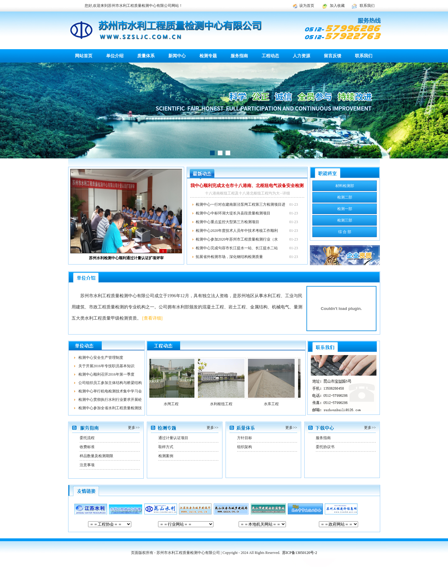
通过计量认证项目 (173, 438)
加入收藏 (337, 5)
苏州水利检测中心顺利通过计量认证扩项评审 (126, 258)
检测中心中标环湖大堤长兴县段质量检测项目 (233, 213)
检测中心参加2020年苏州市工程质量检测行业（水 (237, 239)
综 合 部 (344, 232)
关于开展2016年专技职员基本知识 (106, 366)
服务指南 (239, 56)
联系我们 (367, 5)
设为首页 (306, 5)
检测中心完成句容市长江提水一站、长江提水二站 (237, 248)
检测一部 (344, 209)
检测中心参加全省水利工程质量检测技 (110, 408)
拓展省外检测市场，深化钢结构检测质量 (229, 257)
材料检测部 (344, 186)
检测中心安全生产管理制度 (100, 357)
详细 (286, 193)
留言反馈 (332, 56)
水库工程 (274, 404)
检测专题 (208, 56)
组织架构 (244, 447)
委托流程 (87, 438)
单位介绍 (115, 56)
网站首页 (83, 56)
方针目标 (244, 438)
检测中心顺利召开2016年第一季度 (106, 374)
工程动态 (270, 56)
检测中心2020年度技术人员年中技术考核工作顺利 (237, 230)
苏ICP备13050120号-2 (299, 553)
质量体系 (146, 56)
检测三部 (344, 220)
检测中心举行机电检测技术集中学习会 (110, 391)
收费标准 (87, 447)
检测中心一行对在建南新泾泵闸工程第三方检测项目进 (240, 204)
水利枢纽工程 (224, 404)
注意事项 (87, 465)
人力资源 (301, 56)
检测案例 (165, 456)
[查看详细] (152, 318)
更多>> (134, 427)
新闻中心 (177, 56)
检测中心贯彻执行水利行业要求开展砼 (110, 399)
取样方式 (165, 447)
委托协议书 (325, 447)
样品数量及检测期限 (96, 456)
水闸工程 (173, 404)
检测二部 (344, 197)
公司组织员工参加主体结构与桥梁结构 (110, 383)
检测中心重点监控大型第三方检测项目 (227, 222)
